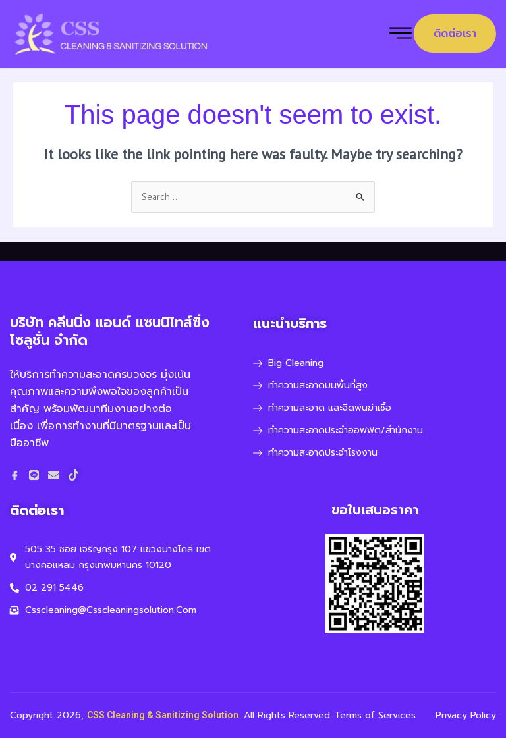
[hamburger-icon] (400, 34)
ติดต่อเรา (455, 33)
